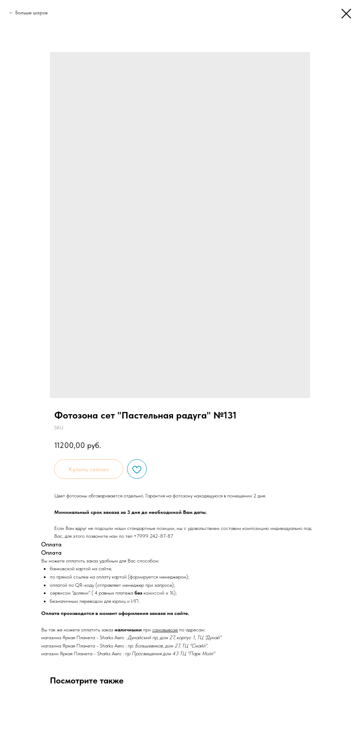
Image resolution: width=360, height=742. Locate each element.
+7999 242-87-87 (153, 536)
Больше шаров (31, 13)
